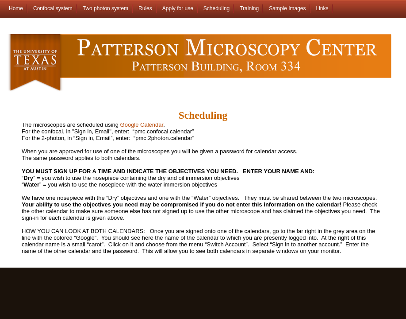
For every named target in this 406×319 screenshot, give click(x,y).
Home (16, 8)
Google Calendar (142, 124)
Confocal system (53, 8)
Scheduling (216, 8)
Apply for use (177, 8)
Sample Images (287, 8)
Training (249, 8)
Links (322, 8)
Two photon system (105, 8)
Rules (145, 8)
